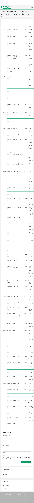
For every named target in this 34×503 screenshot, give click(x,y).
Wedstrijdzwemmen (6, 488)
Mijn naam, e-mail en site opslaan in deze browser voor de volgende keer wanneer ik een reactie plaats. (17, 458)
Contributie (5, 473)
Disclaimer (20, 498)
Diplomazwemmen (6, 483)
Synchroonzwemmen (6, 485)
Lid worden (5, 471)
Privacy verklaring (21, 494)
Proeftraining (5, 474)
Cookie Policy (4, 498)
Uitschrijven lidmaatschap (7, 475)
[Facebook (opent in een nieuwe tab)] (16, 3)
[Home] (1, 16)
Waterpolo (4, 486)
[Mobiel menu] (31, 7)
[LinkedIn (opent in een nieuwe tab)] (17, 3)
